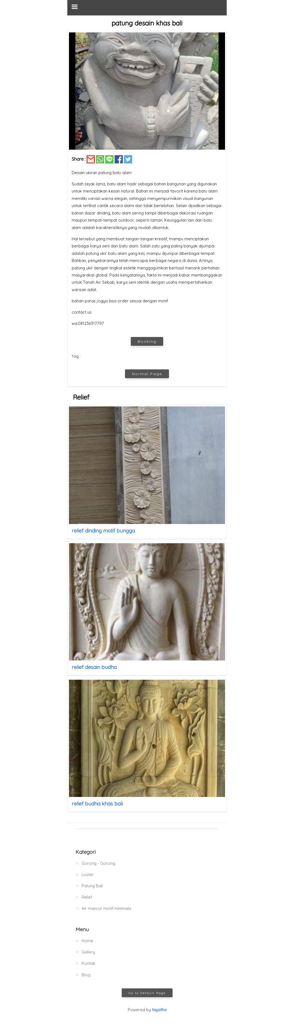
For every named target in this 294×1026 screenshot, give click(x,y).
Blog (86, 974)
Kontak (88, 963)
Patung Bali (92, 885)
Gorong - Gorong (98, 863)
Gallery (88, 952)
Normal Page (147, 373)
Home (87, 940)
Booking (147, 341)
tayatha (159, 1009)
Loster (88, 874)
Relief (87, 897)
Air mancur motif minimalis (106, 908)
